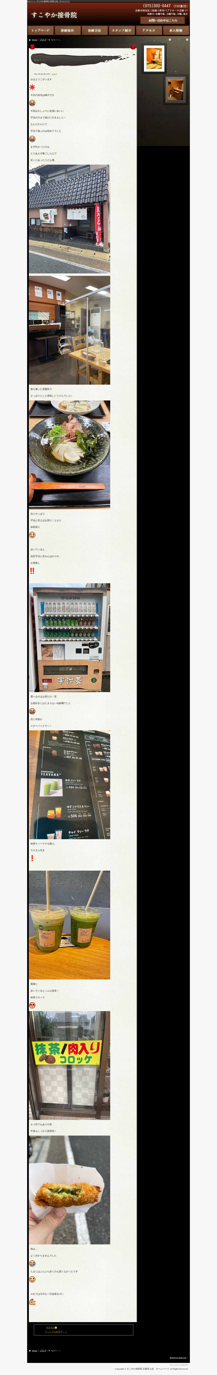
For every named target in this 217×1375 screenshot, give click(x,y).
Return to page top (178, 1357)
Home (34, 39)
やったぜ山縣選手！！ (56, 1332)
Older (182, 39)
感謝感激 (51, 1327)
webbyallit (184, 1365)
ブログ (43, 39)
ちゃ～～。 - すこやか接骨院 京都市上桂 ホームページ (48, 1)
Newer (175, 39)
